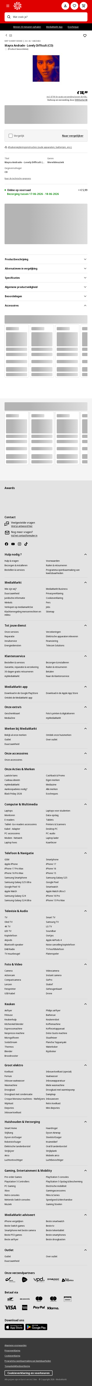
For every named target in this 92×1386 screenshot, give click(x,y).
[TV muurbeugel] (12, 953)
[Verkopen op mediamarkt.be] (19, 607)
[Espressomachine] (13, 1028)
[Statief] (49, 984)
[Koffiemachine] (53, 1024)
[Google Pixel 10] (12, 886)
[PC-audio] (50, 833)
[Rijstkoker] (51, 1051)
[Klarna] (53, 1308)
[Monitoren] (10, 815)
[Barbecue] (51, 1015)
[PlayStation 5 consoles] (57, 1177)
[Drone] (49, 993)
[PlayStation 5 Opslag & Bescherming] (64, 1181)
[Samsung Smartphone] (16, 877)
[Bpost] (10, 1279)
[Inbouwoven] (52, 1098)
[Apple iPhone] (11, 864)
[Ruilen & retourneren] (56, 565)
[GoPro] (49, 979)
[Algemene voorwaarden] (15, 1345)
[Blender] (8, 1051)
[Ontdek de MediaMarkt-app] (18, 697)
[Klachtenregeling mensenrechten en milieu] (25, 613)
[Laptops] (9, 810)
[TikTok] (27, 544)
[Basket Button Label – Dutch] (83, 6)
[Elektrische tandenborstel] (17, 1146)
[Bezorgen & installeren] (16, 565)
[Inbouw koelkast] (13, 1112)
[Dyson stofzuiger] (13, 1137)
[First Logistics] (67, 1280)
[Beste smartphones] (56, 1235)
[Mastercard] (53, 1299)
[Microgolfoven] (12, 1037)
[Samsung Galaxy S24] (15, 895)
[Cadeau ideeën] (12, 780)
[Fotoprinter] (10, 989)
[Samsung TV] (52, 922)
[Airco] (7, 1155)
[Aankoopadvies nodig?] (16, 789)
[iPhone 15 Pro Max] (55, 900)
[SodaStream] (11, 1042)
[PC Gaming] (10, 1186)
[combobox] (49, 16)
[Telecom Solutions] (55, 645)
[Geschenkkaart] (12, 713)
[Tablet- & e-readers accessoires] (21, 824)
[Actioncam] (10, 975)
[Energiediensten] (13, 645)
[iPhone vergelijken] (14, 1221)
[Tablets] (50, 819)
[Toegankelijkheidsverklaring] (17, 1366)
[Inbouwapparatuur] (55, 1080)
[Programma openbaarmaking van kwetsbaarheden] (66, 571)
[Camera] (9, 970)
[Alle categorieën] (8, 5)
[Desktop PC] (52, 828)
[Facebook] (8, 544)
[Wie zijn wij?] (11, 589)
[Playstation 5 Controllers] (17, 1181)
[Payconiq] (25, 1299)
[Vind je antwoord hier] (22, 526)
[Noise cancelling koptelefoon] (60, 944)
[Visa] (10, 1307)
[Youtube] (14, 544)
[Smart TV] (50, 917)
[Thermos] (9, 1046)
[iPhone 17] (51, 864)
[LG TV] (49, 926)
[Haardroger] (52, 1128)
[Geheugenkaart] (54, 989)
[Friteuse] (9, 1015)
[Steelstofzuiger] (54, 1137)
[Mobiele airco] (52, 1155)
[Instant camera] (53, 975)
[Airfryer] (8, 1010)
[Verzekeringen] (53, 631)
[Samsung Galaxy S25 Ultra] (18, 882)
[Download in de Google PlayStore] (21, 693)
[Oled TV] (9, 922)
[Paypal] (39, 1307)
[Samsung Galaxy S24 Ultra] (18, 900)
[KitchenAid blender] (14, 1024)
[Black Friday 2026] (13, 793)
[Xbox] (7, 1190)
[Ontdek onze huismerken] (58, 735)
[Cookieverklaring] (54, 598)
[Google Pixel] (52, 882)
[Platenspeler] (52, 953)
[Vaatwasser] (52, 1076)
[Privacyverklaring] (54, 593)
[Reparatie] (9, 636)
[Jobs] (48, 607)
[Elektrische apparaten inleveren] (62, 636)
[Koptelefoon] (11, 935)
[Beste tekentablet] (55, 1230)
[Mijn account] (65, 6)
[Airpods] (8, 940)
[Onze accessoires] (13, 759)
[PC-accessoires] (12, 833)
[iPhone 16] (51, 868)
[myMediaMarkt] (12, 676)
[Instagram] (21, 544)
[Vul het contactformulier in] (24, 535)
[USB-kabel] (10, 993)
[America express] (25, 1307)
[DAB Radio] (10, 949)
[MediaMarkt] (33, 6)
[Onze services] (12, 631)
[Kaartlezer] (51, 842)
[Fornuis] (8, 1076)
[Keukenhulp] (11, 1019)
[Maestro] (39, 1299)
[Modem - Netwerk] (13, 838)
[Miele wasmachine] (55, 1085)
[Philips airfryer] (53, 1010)
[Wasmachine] (11, 1085)
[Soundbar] (51, 931)
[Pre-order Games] (13, 1177)
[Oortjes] (50, 935)
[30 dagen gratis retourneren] (19, 671)
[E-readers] (9, 819)
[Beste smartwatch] (55, 1221)
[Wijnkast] (9, 1103)
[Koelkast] (9, 1071)
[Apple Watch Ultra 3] (56, 891)
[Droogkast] (10, 1089)
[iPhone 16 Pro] (53, 895)
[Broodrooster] (11, 1055)
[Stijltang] (9, 1132)
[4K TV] (7, 926)
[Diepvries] (9, 1108)
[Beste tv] (50, 1225)
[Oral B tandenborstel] (56, 1146)
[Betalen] (50, 671)
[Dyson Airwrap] (53, 1132)
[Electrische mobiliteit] (56, 1186)
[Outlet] (8, 739)
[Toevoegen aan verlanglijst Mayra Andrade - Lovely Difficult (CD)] (84, 35)
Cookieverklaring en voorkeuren (29, 1373)
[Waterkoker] (52, 1046)
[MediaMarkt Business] (57, 589)
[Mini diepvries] (53, 1108)
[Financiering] (52, 641)
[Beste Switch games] (15, 1225)
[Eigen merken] (53, 780)
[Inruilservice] (11, 641)
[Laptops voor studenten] (58, 810)
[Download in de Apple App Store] (62, 693)
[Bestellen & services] (15, 570)
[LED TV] (8, 931)
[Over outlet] (51, 739)
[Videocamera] (52, 970)
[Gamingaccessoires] (56, 1190)
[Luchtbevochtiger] (54, 1160)
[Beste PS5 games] (13, 1235)
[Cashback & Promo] (55, 775)
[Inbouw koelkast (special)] (59, 1071)
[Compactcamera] (13, 979)
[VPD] (39, 1279)
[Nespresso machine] (14, 1033)
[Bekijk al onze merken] (15, 735)
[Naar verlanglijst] (74, 6)
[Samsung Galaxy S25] (56, 877)
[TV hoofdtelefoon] (55, 949)
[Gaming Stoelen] (54, 1204)
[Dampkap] (51, 1094)
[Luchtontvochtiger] (14, 1160)
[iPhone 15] (51, 873)
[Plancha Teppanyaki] (56, 1042)
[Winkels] (8, 602)
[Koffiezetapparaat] (55, 1028)
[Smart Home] (11, 1128)
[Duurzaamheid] (12, 593)
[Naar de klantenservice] (57, 676)
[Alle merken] (52, 789)
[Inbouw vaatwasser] (15, 1080)
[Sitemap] (50, 611)
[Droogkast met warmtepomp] (60, 1089)
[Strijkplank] (51, 1151)
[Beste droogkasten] (55, 1239)
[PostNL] (25, 1279)
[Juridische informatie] (15, 598)
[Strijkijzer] (9, 1151)
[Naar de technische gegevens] (18, 178)
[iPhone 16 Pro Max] (14, 873)
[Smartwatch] (52, 886)
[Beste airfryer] (11, 1239)
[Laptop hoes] (11, 842)
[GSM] (7, 859)
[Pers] (48, 602)
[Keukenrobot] (52, 1019)
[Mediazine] (51, 784)
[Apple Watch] (11, 891)
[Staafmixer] (51, 1037)
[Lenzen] (8, 984)
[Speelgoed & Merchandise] (59, 1199)
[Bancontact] (10, 1299)
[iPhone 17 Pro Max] (14, 868)
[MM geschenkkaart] (67, 1299)
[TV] (6, 917)
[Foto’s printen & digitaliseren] (60, 713)
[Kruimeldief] (51, 1141)
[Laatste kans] (11, 775)
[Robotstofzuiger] (13, 1141)
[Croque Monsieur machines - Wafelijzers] (25, 1098)
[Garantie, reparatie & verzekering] (22, 667)
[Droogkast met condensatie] (19, 1094)
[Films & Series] (53, 1195)
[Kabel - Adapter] (12, 828)
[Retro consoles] (12, 1195)
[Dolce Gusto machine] (56, 1033)
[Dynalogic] (53, 1279)
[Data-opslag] (52, 815)
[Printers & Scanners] (56, 824)
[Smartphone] (52, 859)
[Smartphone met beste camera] (20, 1230)
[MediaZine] (10, 718)
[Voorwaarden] (53, 560)
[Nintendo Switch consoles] (17, 1199)
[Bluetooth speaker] (14, 944)
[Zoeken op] (9, 17)
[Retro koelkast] (53, 1103)
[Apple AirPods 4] (54, 940)
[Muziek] (8, 1204)
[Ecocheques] (52, 793)
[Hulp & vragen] (12, 560)
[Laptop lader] (52, 838)
